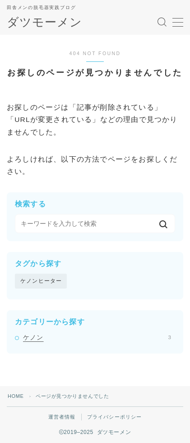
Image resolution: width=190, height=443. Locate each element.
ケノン (97, 337)
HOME (15, 396)
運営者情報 (62, 417)
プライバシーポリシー (114, 417)
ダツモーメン (44, 22)
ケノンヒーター (41, 281)
